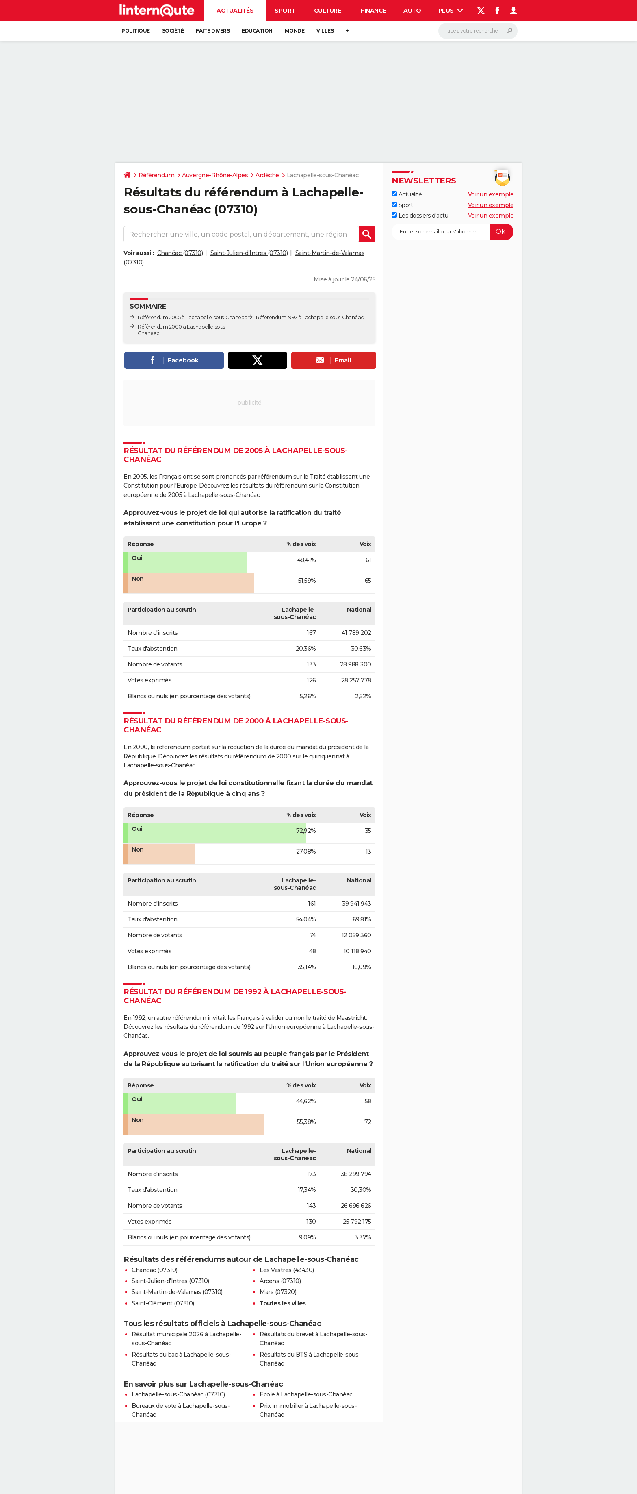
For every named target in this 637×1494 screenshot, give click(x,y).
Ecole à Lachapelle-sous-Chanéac (306, 1394)
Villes (325, 31)
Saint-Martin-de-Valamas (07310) (177, 1292)
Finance (373, 10)
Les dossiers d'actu (420, 215)
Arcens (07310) (280, 1281)
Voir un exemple (491, 194)
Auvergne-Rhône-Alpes (215, 175)
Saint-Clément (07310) (163, 1303)
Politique (135, 31)
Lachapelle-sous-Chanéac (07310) (178, 1394)
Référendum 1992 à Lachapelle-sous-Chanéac (310, 317)
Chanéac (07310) (180, 253)
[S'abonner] (453, 232)
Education (257, 31)
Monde (295, 31)
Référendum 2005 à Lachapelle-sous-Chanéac (192, 317)
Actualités (235, 10)
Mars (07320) (278, 1292)
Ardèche (267, 175)
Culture (327, 10)
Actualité (407, 194)
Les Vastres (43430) (287, 1270)
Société (173, 31)
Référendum (156, 175)
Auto (412, 10)
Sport (285, 10)
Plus (451, 10)
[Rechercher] (478, 31)
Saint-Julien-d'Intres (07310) (249, 253)
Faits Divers (213, 31)
